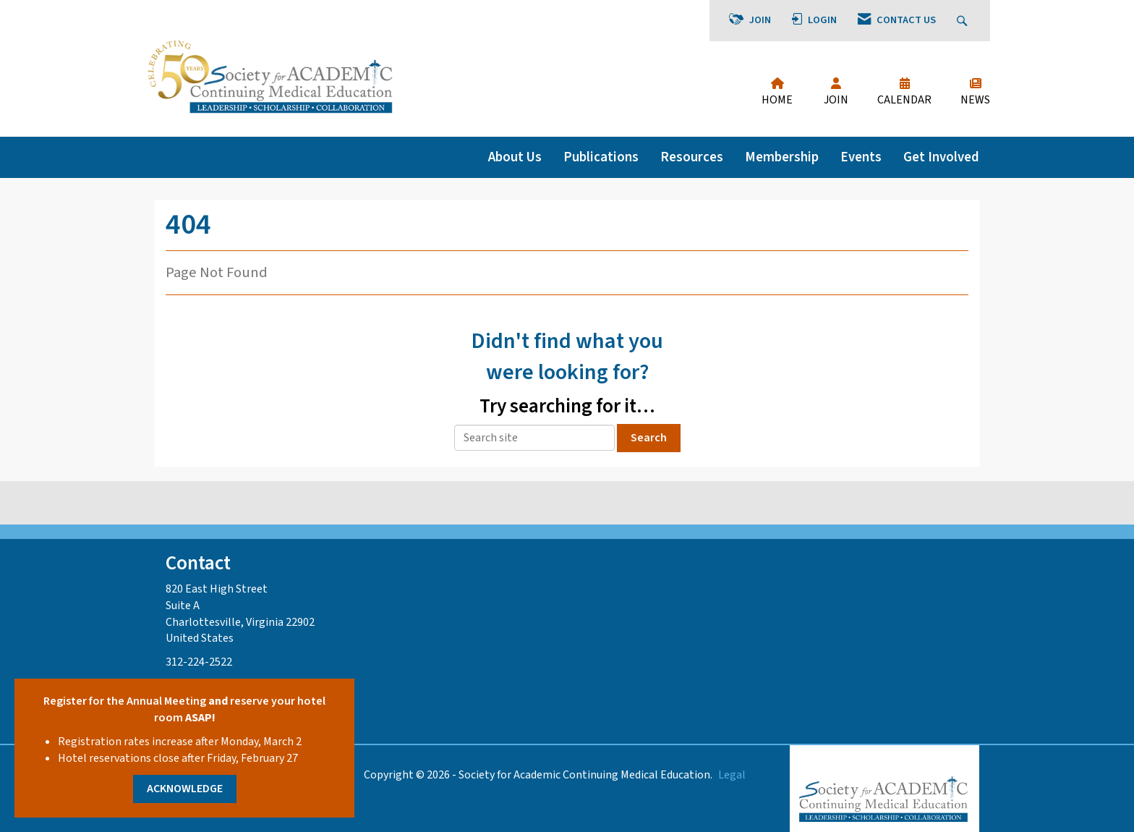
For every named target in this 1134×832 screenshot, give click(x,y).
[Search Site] (964, 20)
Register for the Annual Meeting (124, 701)
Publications (601, 157)
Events (861, 157)
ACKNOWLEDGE (185, 789)
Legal (732, 775)
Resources (691, 157)
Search (649, 438)
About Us (515, 157)
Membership (782, 157)
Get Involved (941, 157)
